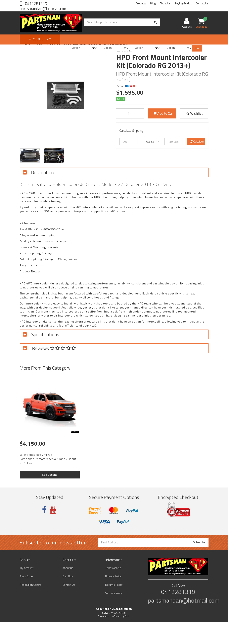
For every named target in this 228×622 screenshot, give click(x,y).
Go (197, 48)
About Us (165, 3)
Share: (127, 86)
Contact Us (202, 3)
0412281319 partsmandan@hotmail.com (43, 6)
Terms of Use (113, 568)
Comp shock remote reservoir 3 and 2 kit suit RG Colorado (48, 461)
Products (141, 3)
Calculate (197, 141)
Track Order (27, 576)
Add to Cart (164, 113)
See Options (49, 474)
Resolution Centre (30, 585)
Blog (153, 3)
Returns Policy (114, 585)
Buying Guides (183, 3)
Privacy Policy (113, 576)
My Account (26, 568)
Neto (127, 616)
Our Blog (67, 576)
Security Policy (114, 593)
